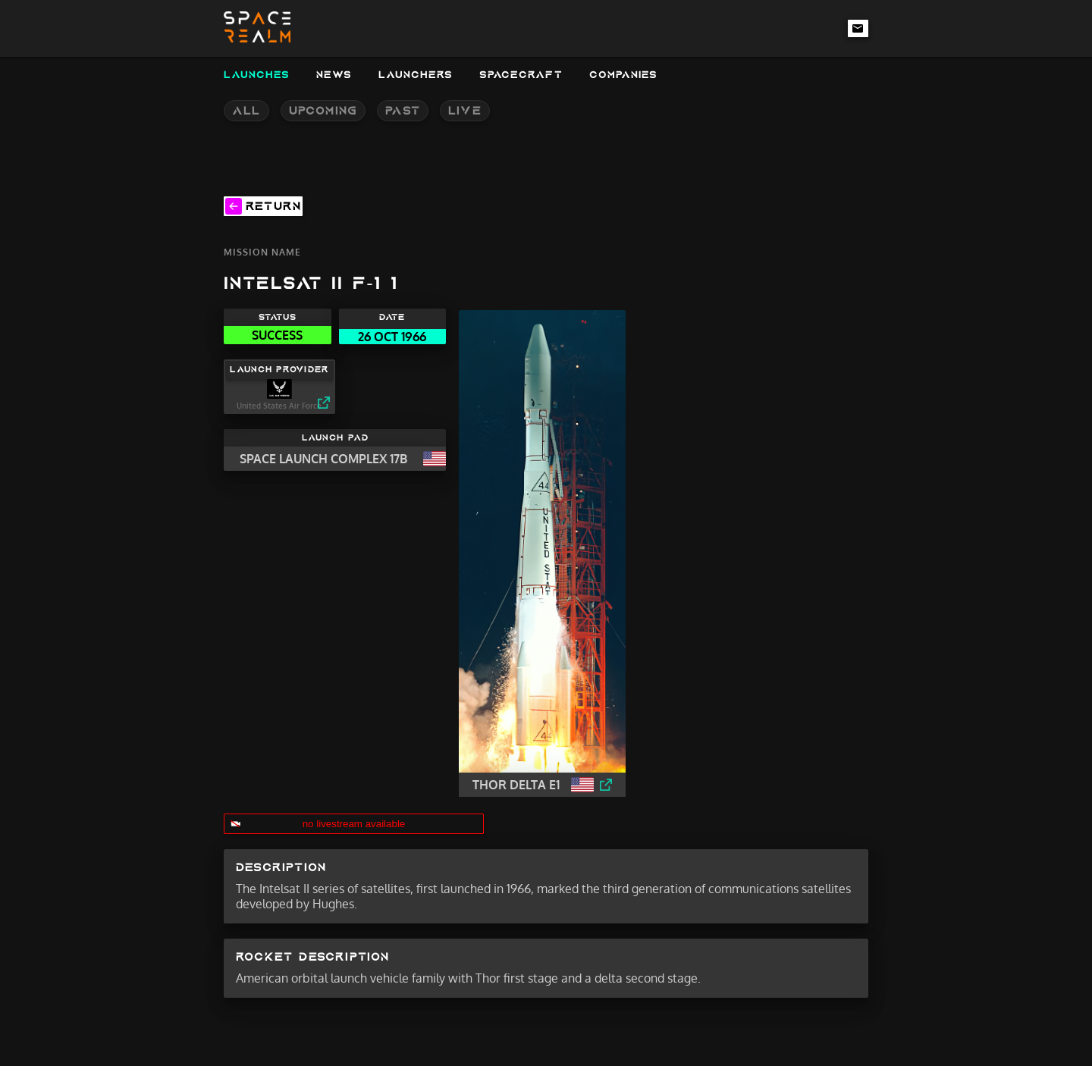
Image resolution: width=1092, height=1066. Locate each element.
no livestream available (354, 823)
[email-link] (858, 28)
